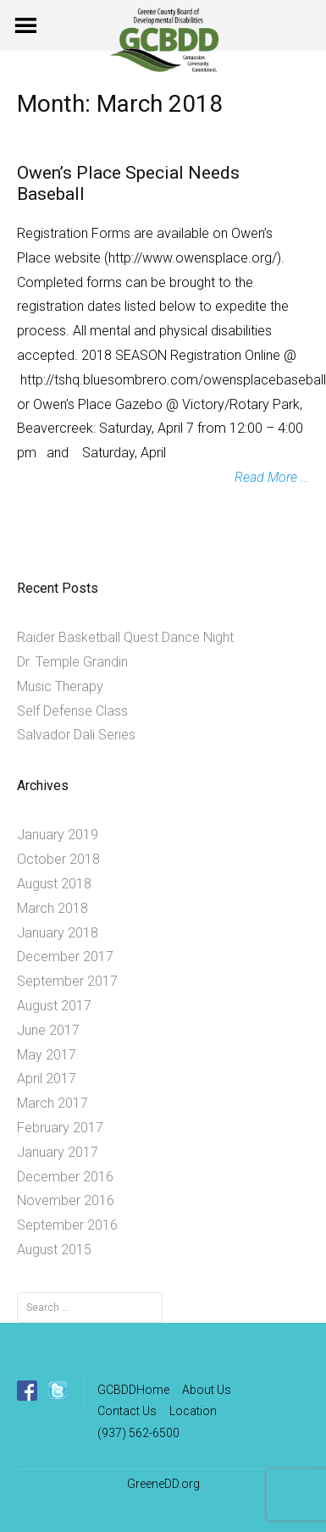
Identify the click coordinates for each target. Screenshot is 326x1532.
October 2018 (58, 859)
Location (193, 1411)
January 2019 (57, 835)
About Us (206, 1389)
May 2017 (46, 1055)
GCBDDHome (133, 1389)
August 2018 (54, 884)
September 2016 (67, 1225)
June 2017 (48, 1030)
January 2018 (57, 933)
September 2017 (67, 981)
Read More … (272, 477)
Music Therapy (60, 686)
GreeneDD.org (163, 1484)
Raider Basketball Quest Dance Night (125, 637)
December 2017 (65, 957)
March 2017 (52, 1103)
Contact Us (127, 1411)
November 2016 (65, 1200)
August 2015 (54, 1250)
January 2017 (57, 1152)
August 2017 (54, 1006)
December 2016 (65, 1177)
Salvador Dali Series (76, 735)
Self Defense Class (72, 711)
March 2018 (52, 908)
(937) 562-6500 (138, 1433)
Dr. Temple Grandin (72, 662)
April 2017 (46, 1078)
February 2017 (60, 1128)
